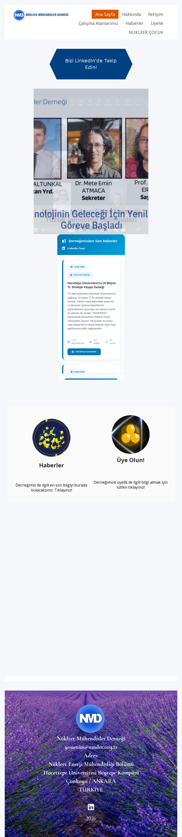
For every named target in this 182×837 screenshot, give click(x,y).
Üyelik (157, 23)
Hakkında (131, 14)
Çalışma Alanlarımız (98, 23)
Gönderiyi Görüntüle (84, 351)
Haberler (135, 23)
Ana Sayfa (105, 14)
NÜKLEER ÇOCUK (146, 32)
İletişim (155, 14)
